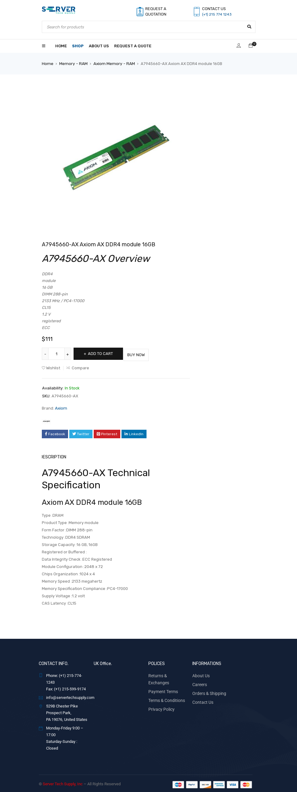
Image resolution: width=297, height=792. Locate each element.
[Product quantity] (57, 353)
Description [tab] (54, 455)
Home (47, 63)
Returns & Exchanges (166, 673)
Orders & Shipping (207, 690)
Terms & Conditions (165, 690)
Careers (199, 681)
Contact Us (201, 698)
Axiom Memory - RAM (111, 63)
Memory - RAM (72, 63)
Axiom (61, 406)
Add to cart (103, 353)
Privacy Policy (160, 698)
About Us (200, 673)
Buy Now (145, 353)
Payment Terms (162, 681)
